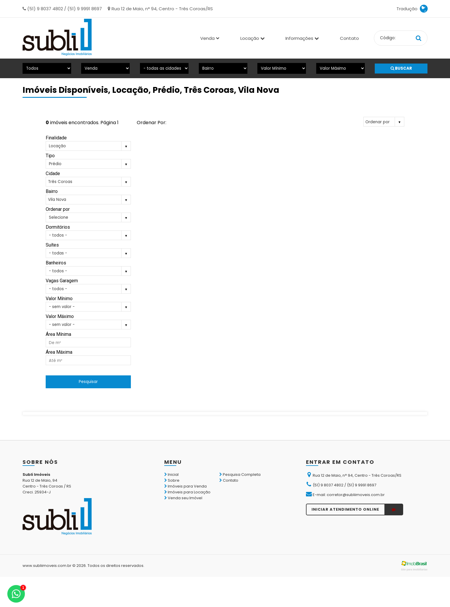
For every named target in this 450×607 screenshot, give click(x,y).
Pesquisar (88, 381)
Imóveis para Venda (185, 486)
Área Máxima (59, 352)
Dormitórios (58, 227)
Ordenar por (58, 209)
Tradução (411, 8)
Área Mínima (58, 334)
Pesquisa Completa (240, 474)
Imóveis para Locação (187, 492)
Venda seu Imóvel (183, 498)
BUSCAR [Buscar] (401, 68)
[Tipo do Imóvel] (47, 68)
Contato (349, 38)
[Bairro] (223, 68)
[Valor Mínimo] (281, 68)
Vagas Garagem (62, 280)
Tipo (50, 155)
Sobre (171, 480)
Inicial (171, 474)
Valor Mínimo (59, 298)
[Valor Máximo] (340, 68)
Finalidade (56, 138)
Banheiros (56, 263)
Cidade (53, 173)
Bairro (52, 191)
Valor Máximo (60, 316)
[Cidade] (164, 68)
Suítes (52, 245)
